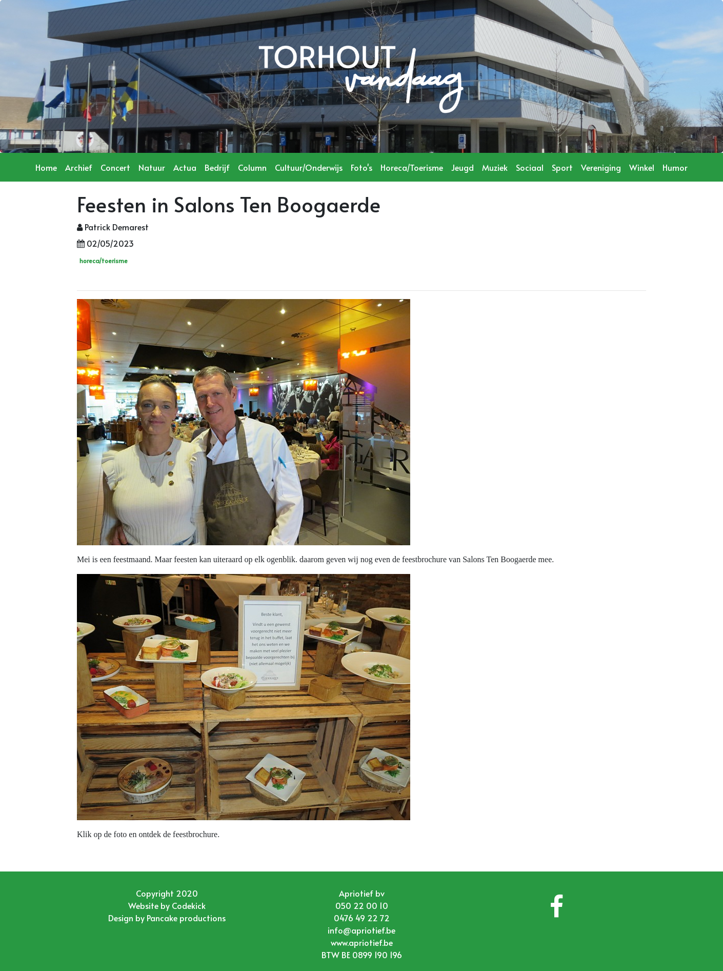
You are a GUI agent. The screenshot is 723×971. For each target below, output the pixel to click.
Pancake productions (186, 917)
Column (252, 167)
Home (46, 167)
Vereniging (601, 167)
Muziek (495, 167)
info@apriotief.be (361, 930)
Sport (562, 167)
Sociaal (530, 167)
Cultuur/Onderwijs (309, 167)
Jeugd (462, 167)
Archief (78, 167)
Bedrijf (217, 167)
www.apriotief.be (362, 942)
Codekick (189, 905)
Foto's (361, 167)
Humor (675, 167)
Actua (184, 167)
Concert (115, 167)
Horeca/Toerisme (411, 167)
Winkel (641, 167)
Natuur (151, 167)
